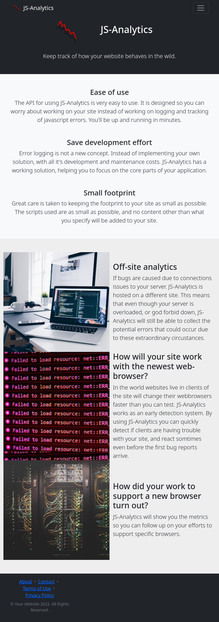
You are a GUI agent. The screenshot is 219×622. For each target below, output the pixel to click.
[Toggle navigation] (201, 8)
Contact (46, 581)
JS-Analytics (33, 8)
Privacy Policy (39, 595)
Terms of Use (37, 588)
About (25, 581)
